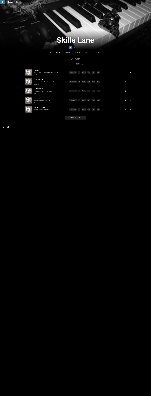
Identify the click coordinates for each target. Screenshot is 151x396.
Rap (34, 92)
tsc (98, 72)
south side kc (22, 280)
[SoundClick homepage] (12, 2)
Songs (67, 52)
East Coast (36, 74)
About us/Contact (20, 384)
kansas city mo (102, 276)
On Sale (81, 353)
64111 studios (78, 276)
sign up (108, 262)
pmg (94, 72)
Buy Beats (69, 353)
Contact (97, 52)
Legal (55, 384)
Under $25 (93, 353)
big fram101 (52, 276)
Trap (34, 110)
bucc (59, 276)
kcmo (84, 72)
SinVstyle (99, 342)
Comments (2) (107, 233)
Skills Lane (22, 233)
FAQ (11, 384)
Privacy (49, 384)
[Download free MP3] (126, 81)
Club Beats (36, 83)
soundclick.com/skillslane (29, 245)
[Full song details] (131, 72)
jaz (89, 72)
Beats (23, 240)
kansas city (73, 72)
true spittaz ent (113, 276)
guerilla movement (126, 276)
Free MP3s (57, 353)
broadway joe (67, 276)
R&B (34, 101)
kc (79, 72)
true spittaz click (89, 276)
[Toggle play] (20, 72)
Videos (77, 52)
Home (58, 52)
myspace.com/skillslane (29, 247)
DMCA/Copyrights (39, 384)
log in (115, 262)
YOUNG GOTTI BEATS (52, 342)
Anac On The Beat (67, 342)
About (86, 52)
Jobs (29, 384)
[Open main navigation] (2, 2)
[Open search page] (149, 2)
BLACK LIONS (83, 342)
